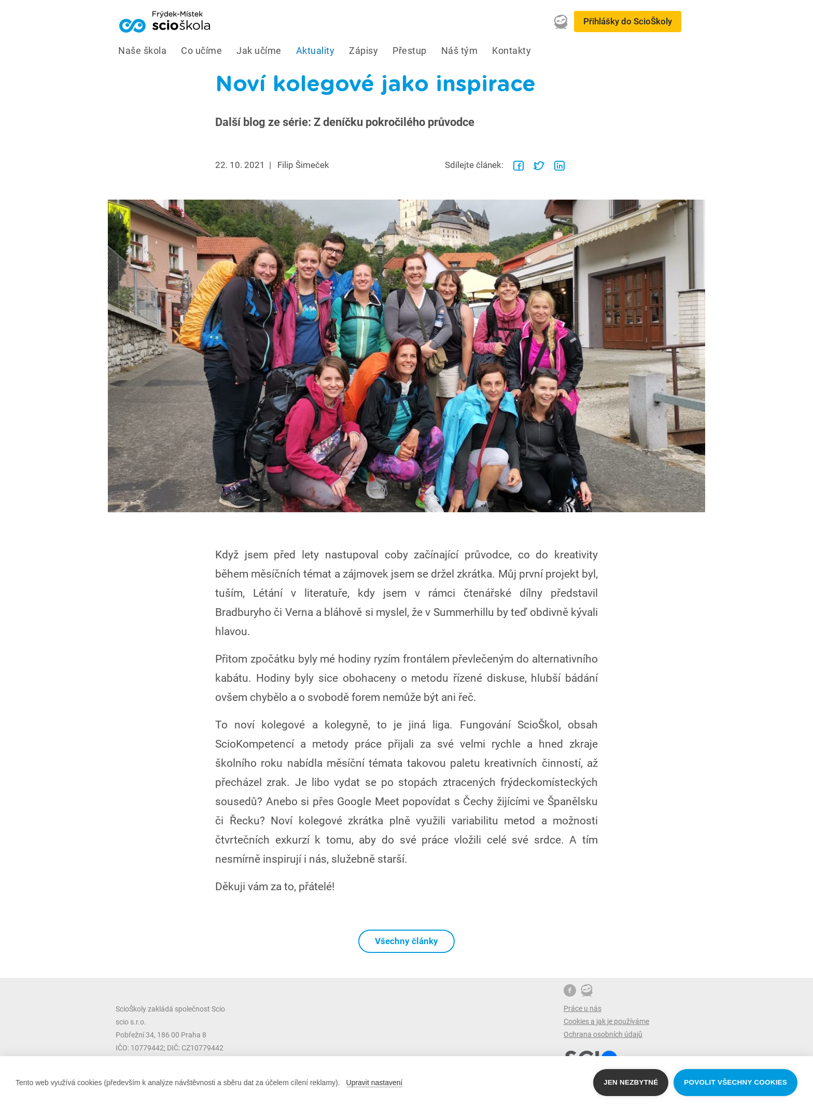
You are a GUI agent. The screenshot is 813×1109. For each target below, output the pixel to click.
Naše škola (142, 51)
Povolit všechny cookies (735, 1082)
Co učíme (201, 51)
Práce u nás (582, 1008)
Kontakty (511, 51)
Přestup (410, 51)
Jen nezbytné (631, 1082)
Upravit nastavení (374, 1082)
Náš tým (459, 51)
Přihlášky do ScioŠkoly (627, 21)
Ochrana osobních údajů (603, 1034)
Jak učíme (259, 51)
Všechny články (406, 941)
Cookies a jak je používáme (606, 1021)
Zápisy (363, 51)
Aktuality (315, 51)
